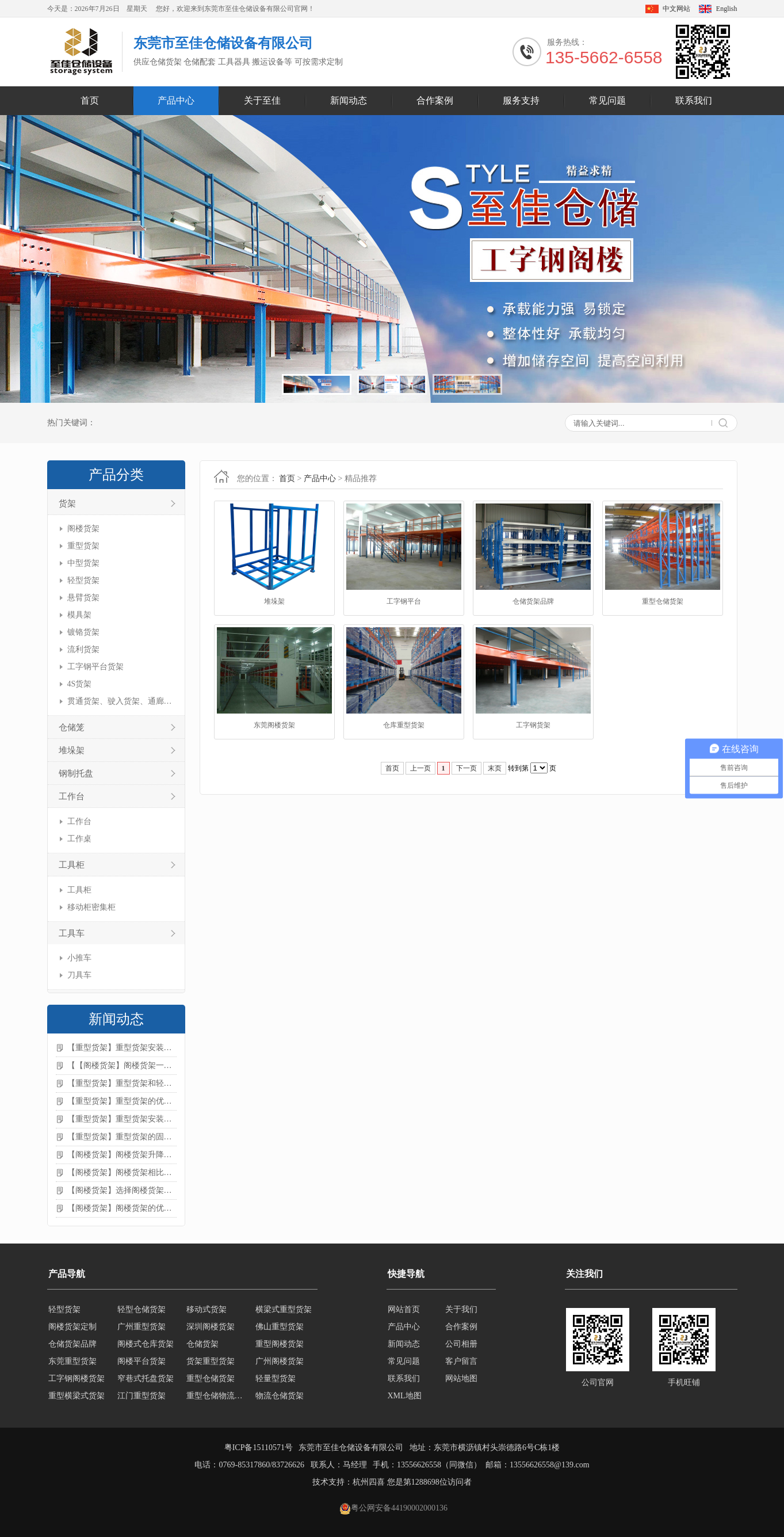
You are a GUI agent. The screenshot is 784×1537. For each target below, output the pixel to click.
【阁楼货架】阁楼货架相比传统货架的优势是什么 (122, 1172)
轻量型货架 (275, 1378)
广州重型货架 (141, 1326)
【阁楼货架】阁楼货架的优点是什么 (122, 1208)
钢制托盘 (76, 773)
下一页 (466, 768)
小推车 (79, 958)
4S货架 (79, 684)
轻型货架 (83, 580)
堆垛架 (72, 750)
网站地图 (461, 1378)
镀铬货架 (83, 632)
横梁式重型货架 (283, 1309)
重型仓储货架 (662, 601)
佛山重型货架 (279, 1326)
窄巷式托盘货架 (145, 1378)
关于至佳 (262, 100)
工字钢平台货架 (95, 666)
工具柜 (72, 864)
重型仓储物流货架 (217, 1395)
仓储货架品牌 (533, 601)
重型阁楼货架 (279, 1344)
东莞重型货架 (72, 1361)
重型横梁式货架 (76, 1395)
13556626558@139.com (550, 1464)
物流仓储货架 (279, 1395)
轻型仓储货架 (141, 1309)
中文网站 (676, 9)
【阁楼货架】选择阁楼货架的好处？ (122, 1190)
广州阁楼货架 (279, 1361)
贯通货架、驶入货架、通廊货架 (120, 701)
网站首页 (404, 1309)
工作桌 (79, 838)
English (726, 9)
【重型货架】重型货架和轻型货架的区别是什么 (122, 1083)
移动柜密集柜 (91, 907)
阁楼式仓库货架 (145, 1344)
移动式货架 (206, 1309)
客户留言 (461, 1361)
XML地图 (405, 1395)
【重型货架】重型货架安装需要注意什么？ (122, 1119)
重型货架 (83, 545)
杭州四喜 (369, 1482)
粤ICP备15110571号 (258, 1447)
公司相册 (461, 1344)
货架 (67, 503)
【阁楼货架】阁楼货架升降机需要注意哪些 (122, 1154)
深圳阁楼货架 (210, 1326)
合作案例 (434, 100)
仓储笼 (72, 727)
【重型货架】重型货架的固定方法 (122, 1136)
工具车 (72, 933)
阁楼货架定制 (72, 1326)
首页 (90, 100)
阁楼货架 (83, 528)
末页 (495, 768)
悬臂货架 (83, 597)
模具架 (79, 615)
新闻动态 (348, 100)
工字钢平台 (404, 601)
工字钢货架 (533, 725)
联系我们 (693, 100)
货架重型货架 (210, 1361)
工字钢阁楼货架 (76, 1378)
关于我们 (461, 1309)
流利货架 (83, 649)
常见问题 (607, 100)
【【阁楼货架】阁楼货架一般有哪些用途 (122, 1065)
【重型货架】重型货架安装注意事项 (122, 1047)
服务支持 (521, 100)
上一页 (420, 768)
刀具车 (79, 975)
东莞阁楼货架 (274, 725)
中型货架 (83, 563)
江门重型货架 (141, 1395)
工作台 (72, 796)
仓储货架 (202, 1344)
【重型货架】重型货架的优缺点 (122, 1101)
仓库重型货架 (403, 725)
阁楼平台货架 (141, 1361)
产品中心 (176, 100)
